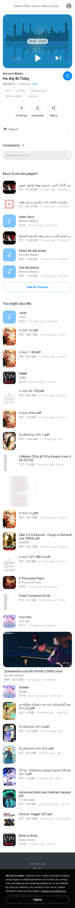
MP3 (7, 90)
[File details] (37, 187)
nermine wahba (13, 96)
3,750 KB (20, 90)
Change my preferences (53, 891)
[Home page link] (7, 6)
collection (32, 96)
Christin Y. (9, 83)
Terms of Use (37, 864)
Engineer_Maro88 (40, 90)
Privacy (37, 868)
